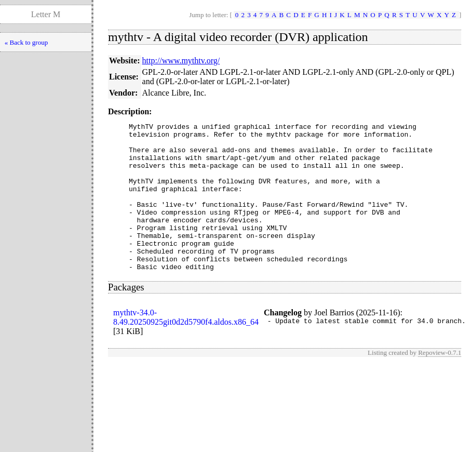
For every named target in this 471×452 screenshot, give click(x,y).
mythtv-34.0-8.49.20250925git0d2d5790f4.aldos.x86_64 (186, 347)
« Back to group (26, 42)
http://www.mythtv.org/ (181, 60)
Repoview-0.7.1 (439, 382)
